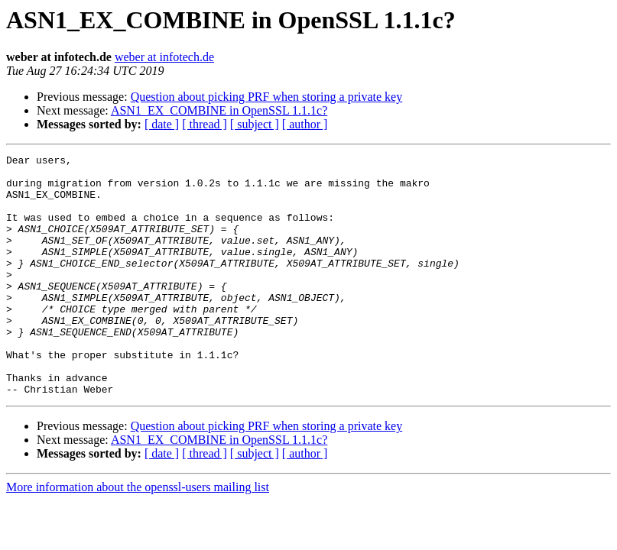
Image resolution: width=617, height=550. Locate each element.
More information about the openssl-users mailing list (137, 535)
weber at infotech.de (164, 56)
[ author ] (305, 124)
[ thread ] (204, 124)
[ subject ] (254, 124)
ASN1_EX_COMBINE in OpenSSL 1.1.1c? (219, 110)
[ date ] (162, 124)
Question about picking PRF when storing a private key (267, 96)
